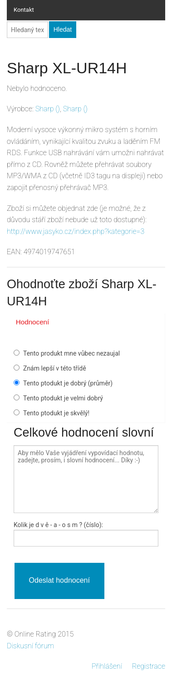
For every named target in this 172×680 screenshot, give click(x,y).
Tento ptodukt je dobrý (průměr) (68, 383)
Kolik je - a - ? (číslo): (58, 524)
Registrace (148, 666)
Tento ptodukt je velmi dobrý (63, 398)
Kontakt (24, 9)
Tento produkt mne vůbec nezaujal (71, 353)
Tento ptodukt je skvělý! (56, 413)
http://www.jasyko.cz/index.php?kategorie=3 (75, 231)
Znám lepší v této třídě (54, 368)
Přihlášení (107, 666)
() (47, 109)
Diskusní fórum (30, 646)
